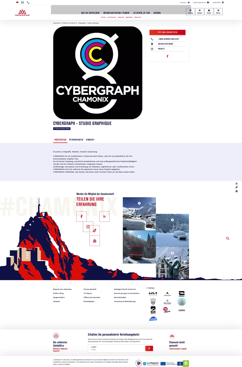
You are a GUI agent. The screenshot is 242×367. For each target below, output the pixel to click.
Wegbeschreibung (165, 42)
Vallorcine (138, 15)
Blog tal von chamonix (62, 288)
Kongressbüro (59, 296)
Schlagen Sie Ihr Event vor (125, 288)
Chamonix (120, 15)
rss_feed (237, 183)
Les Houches (111, 15)
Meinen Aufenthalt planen (116, 11)
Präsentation (60, 137)
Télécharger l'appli (177, 348)
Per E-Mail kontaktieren (167, 30)
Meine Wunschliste (201, 2)
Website (161, 46)
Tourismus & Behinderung (124, 300)
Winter (218, 13)
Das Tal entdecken (92, 11)
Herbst (209, 13)
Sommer (199, 13)
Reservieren (217, 2)
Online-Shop (58, 292)
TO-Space (88, 292)
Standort (90, 137)
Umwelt (56, 300)
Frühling (190, 13)
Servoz (102, 15)
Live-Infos (183, 2)
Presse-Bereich (90, 288)
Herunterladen (120, 296)
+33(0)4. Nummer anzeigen (168, 37)
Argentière (129, 15)
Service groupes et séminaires (126, 292)
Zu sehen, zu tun (140, 11)
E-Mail (93, 346)
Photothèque (89, 300)
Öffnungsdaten (76, 137)
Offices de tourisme (92, 296)
